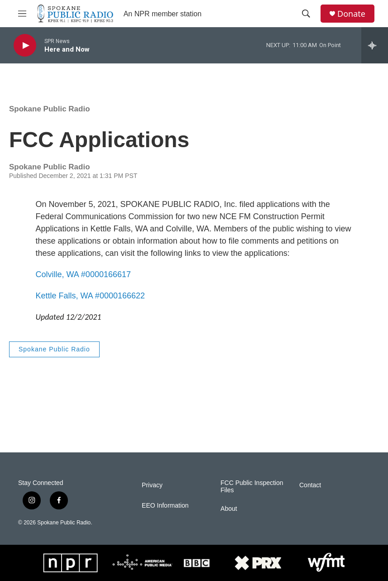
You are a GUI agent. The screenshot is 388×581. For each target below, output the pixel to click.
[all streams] (374, 45)
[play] (25, 45)
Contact (310, 485)
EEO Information (165, 505)
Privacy (152, 485)
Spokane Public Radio (49, 109)
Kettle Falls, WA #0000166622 (90, 295)
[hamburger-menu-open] (22, 14)
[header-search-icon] (306, 14)
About (228, 508)
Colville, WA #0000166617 (83, 274)
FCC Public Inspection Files (251, 487)
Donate (351, 14)
